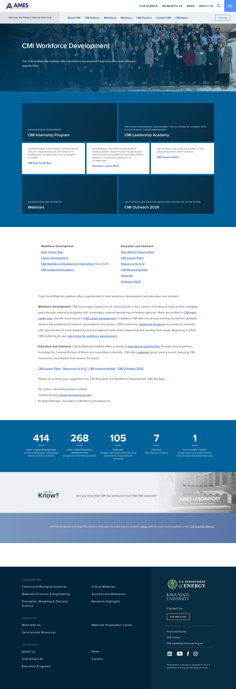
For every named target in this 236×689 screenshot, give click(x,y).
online (143, 526)
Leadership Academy (151, 324)
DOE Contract (173, 637)
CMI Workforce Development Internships (67, 264)
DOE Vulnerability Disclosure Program (185, 643)
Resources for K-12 (133, 264)
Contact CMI (163, 17)
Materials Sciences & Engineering (46, 594)
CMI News (181, 17)
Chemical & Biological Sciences (44, 587)
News (191, 5)
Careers (97, 659)
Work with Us (31, 625)
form (162, 379)
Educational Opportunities (137, 252)
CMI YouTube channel (202, 526)
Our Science (148, 5)
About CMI (74, 17)
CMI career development (100, 318)
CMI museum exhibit (102, 368)
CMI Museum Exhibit (134, 270)
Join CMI (222, 18)
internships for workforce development (92, 336)
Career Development (54, 258)
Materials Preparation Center (112, 625)
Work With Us (172, 5)
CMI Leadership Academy (57, 270)
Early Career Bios (52, 252)
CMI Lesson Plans (132, 258)
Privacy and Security (176, 631)
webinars (144, 352)
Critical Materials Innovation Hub (29, 17)
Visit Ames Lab (32, 659)
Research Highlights (106, 601)
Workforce (110, 17)
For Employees (178, 617)
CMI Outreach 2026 (130, 368)
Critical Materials (103, 587)
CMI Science (92, 17)
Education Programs (36, 666)
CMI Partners (144, 17)
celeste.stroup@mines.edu (74, 395)
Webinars (126, 17)
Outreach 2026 (131, 281)
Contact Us (174, 608)
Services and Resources (109, 594)
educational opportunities (144, 346)
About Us (206, 5)
